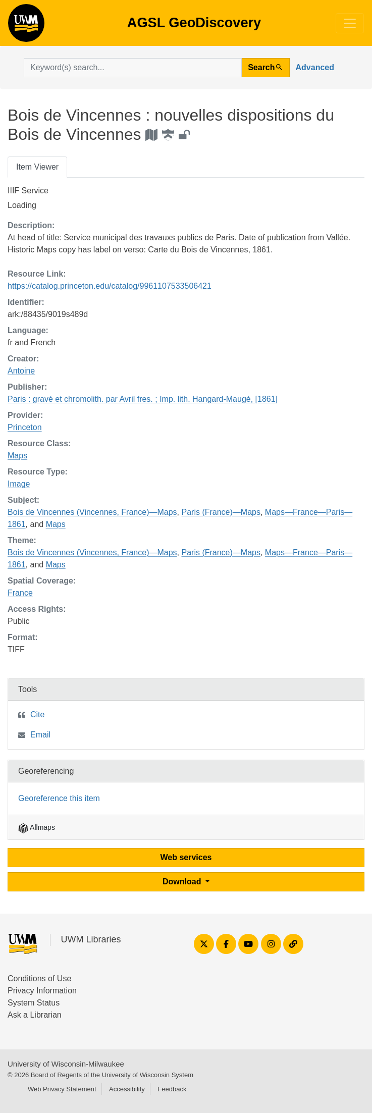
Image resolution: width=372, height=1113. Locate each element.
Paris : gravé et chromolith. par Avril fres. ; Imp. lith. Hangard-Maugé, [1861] (143, 399)
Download (183, 881)
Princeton (25, 427)
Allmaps (36, 827)
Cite (37, 714)
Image (19, 484)
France (20, 593)
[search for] (133, 67)
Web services (186, 857)
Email (40, 734)
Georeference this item (59, 798)
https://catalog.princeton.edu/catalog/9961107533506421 (109, 286)
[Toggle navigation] (350, 23)
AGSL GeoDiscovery (26, 26)
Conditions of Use (39, 978)
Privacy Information (42, 990)
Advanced (315, 67)
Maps (17, 455)
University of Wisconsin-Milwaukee (66, 1063)
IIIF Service (28, 190)
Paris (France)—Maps (220, 512)
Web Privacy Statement (62, 1089)
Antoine (21, 370)
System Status (34, 1002)
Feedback (171, 1089)
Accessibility (127, 1089)
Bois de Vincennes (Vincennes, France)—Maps (92, 512)
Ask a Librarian (35, 1015)
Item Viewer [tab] (37, 167)
